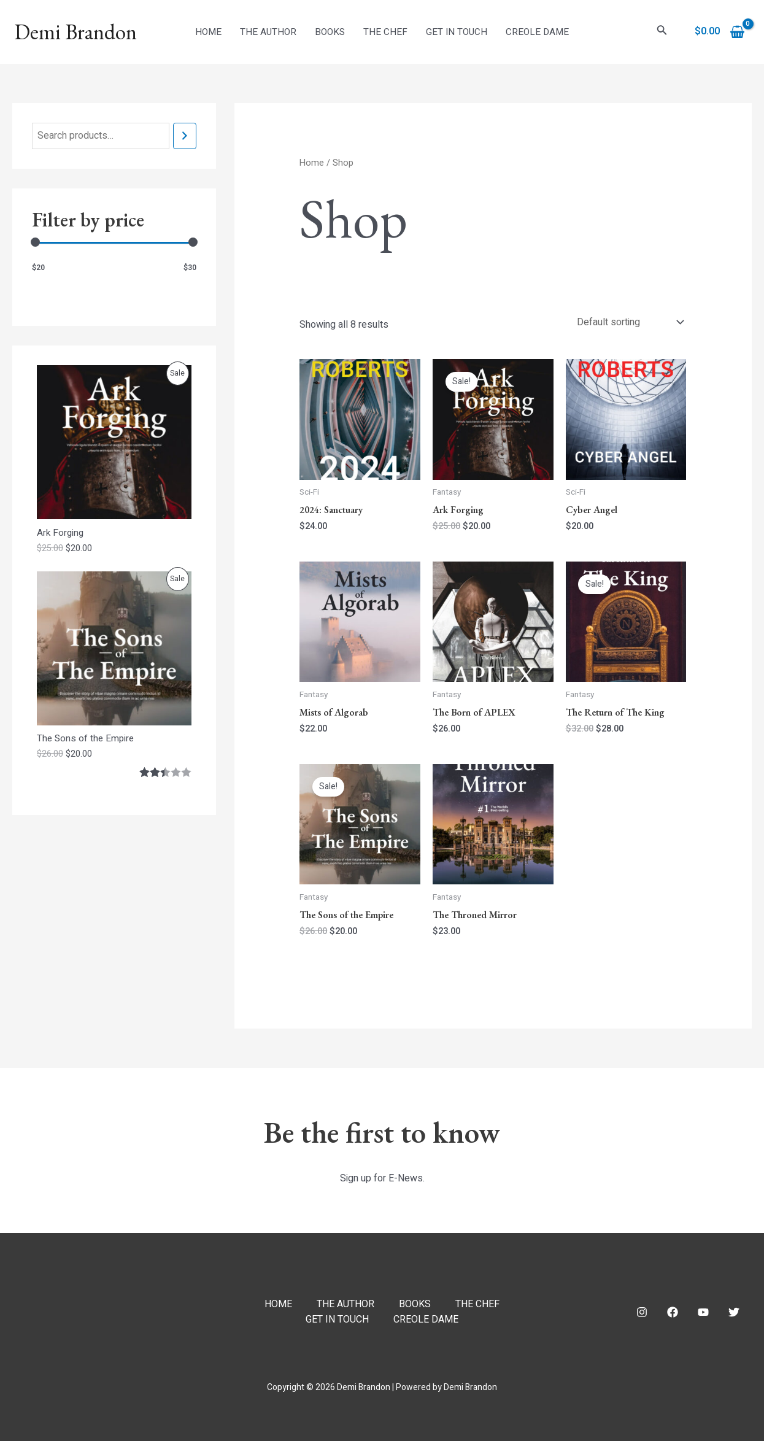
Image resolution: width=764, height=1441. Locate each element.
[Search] (184, 136)
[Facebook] (672, 1312)
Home (311, 162)
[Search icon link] (662, 32)
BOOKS (330, 32)
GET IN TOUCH (456, 32)
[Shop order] (629, 322)
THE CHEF (385, 32)
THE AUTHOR (268, 32)
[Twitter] (733, 1312)
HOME (208, 32)
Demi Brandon (75, 31)
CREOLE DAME (537, 32)
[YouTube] (703, 1312)
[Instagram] (641, 1312)
